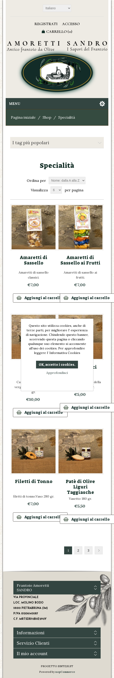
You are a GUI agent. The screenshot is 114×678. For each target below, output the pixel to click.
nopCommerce (65, 671)
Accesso (71, 23)
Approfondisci (57, 373)
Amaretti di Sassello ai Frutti (80, 260)
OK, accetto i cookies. (57, 365)
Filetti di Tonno (33, 481)
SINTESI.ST (65, 666)
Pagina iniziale (23, 117)
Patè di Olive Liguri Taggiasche (80, 487)
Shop (47, 117)
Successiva (99, 550)
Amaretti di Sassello (33, 260)
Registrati (46, 23)
